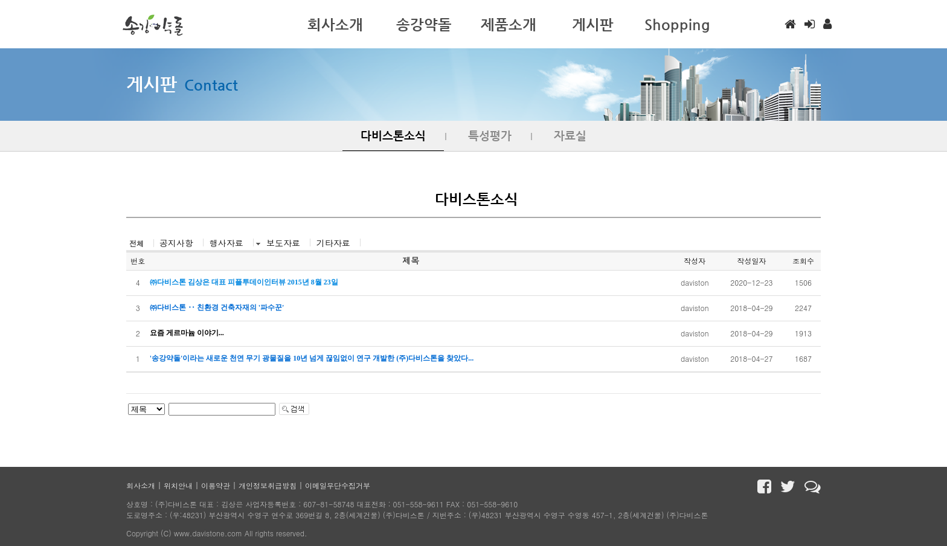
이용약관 (215, 485)
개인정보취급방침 (268, 485)
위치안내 (178, 485)
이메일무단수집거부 (337, 485)
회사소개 (140, 485)
